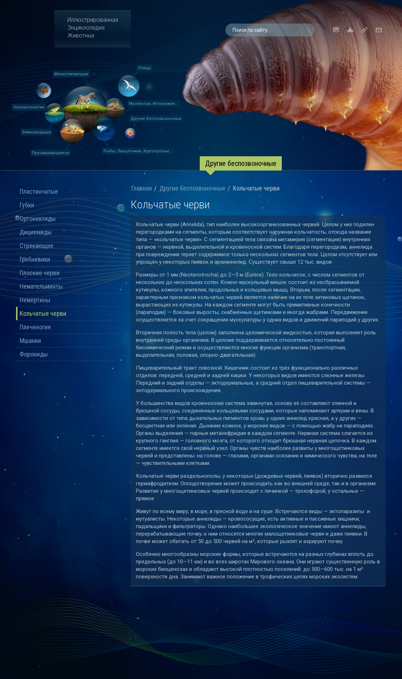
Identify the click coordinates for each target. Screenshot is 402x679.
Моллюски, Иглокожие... (153, 103)
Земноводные (36, 132)
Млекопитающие (71, 74)
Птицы (144, 68)
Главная (141, 188)
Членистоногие (29, 107)
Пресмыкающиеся (50, 153)
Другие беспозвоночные (156, 118)
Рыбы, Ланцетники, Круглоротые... (138, 151)
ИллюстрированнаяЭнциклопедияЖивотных (92, 27)
